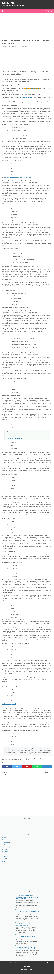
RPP (5, 856)
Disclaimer (30, 963)
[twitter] (17, 765)
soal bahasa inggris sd (9, 702)
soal (5, 858)
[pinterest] (27, 765)
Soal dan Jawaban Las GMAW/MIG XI (25, 936)
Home (7, 963)
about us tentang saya (38, 963)
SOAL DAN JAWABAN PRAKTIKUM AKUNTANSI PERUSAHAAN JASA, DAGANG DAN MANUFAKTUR (27, 897)
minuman (6, 851)
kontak (46, 963)
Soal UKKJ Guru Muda (12, 432)
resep (5, 854)
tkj (4, 861)
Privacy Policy (23, 963)
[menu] (3, 9)
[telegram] (47, 765)
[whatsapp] (37, 765)
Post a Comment (24, 45)
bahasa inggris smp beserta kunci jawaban (18, 176)
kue (4, 844)
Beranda (12, 963)
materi (5, 849)
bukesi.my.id (8, 1)
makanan (6, 846)
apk (4, 839)
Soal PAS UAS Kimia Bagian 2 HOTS (15, 434)
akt (4, 837)
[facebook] (7, 765)
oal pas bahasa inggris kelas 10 (26, 96)
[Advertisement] (27, 23)
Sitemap (17, 963)
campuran (6, 842)
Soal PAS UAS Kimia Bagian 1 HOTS (15, 437)
